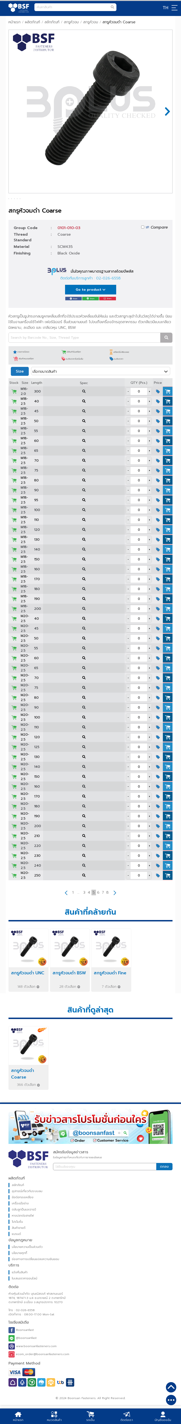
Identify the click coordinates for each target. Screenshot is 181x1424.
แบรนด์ (16, 1253)
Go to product (90, 308)
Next (165, 111)
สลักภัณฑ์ (52, 22)
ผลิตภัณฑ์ (32, 22)
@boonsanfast (22, 1357)
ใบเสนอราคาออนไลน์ (24, 1297)
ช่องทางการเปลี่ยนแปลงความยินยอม (35, 1278)
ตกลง (164, 1185)
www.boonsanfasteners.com (32, 1365)
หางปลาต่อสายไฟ (23, 1235)
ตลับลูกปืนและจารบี (24, 1228)
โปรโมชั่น (17, 1241)
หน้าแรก (14, 22)
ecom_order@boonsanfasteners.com (38, 1373)
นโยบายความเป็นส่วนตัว (27, 1266)
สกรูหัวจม (71, 22)
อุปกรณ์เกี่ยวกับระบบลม (27, 1210)
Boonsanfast (21, 1349)
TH (165, 7)
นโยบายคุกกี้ (19, 1272)
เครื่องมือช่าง (20, 1222)
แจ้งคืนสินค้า (20, 1291)
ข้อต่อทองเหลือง (22, 1216)
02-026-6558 (108, 297)
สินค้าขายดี (18, 1247)
